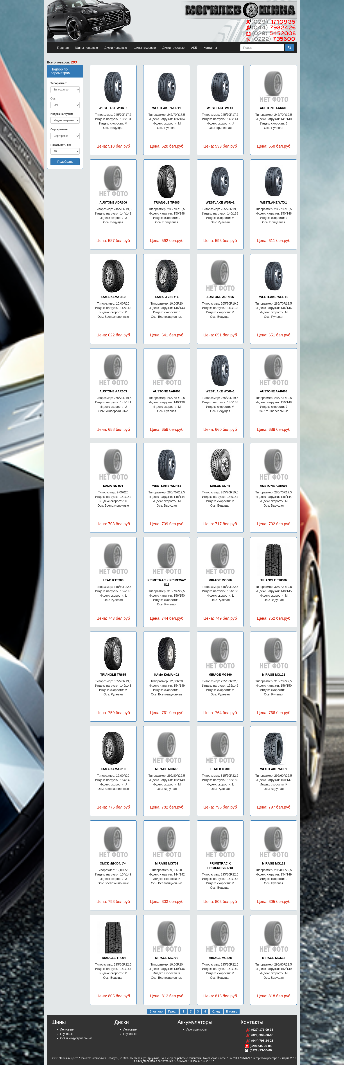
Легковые (66, 1029)
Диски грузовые (173, 47)
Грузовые (66, 1034)
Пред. (172, 1011)
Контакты (210, 47)
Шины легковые (86, 47)
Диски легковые (115, 47)
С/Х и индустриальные (76, 1038)
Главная (63, 47)
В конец (231, 1011)
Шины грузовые (145, 47)
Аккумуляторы (196, 1029)
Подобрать (65, 161)
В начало (156, 1011)
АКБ (194, 47)
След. (216, 1011)
